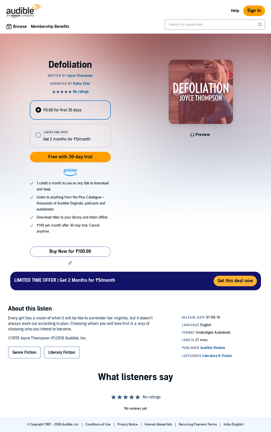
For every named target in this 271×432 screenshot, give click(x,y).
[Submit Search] (260, 25)
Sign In (254, 10)
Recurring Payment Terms (198, 424)
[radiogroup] (70, 124)
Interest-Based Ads (159, 424)
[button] (70, 263)
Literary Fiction (61, 352)
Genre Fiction (24, 352)
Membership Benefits (50, 26)
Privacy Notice (128, 424)
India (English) (234, 424)
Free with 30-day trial (70, 157)
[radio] (70, 110)
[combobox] (215, 25)
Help (235, 10)
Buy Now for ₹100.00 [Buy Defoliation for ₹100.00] (70, 251)
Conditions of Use (98, 424)
